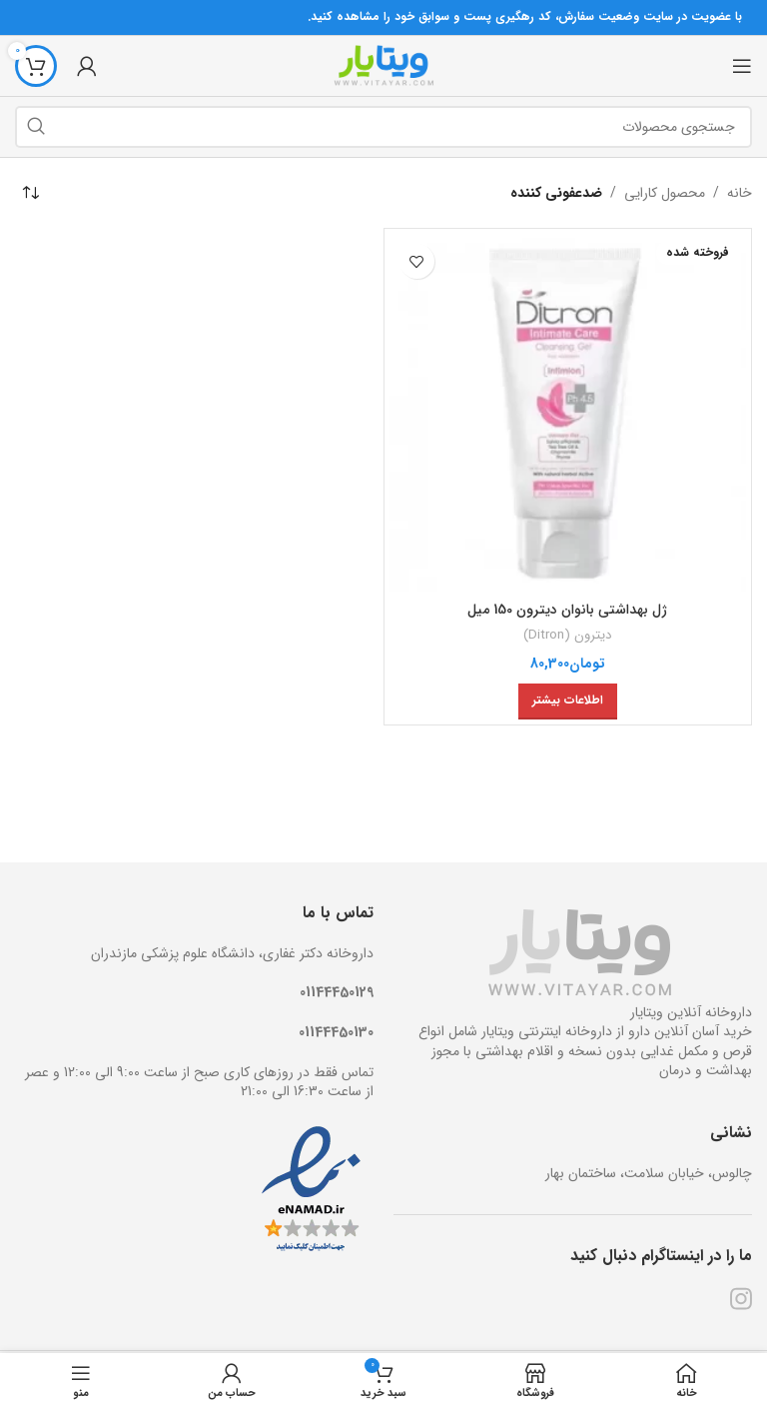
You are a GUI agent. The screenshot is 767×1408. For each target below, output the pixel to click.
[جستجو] (383, 127)
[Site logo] (383, 65)
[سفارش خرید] (30, 193)
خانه (739, 193)
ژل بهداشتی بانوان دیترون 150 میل (567, 610)
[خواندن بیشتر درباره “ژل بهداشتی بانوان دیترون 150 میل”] (567, 701)
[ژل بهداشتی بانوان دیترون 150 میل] (568, 413)
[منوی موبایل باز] (742, 66)
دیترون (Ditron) (567, 635)
